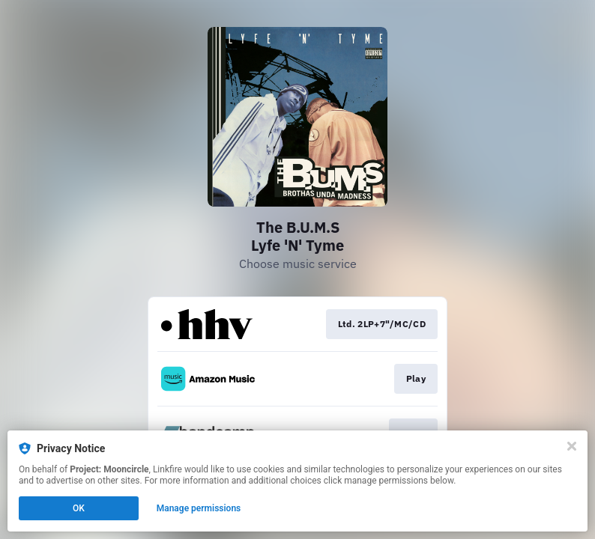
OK (79, 508)
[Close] (572, 446)
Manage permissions (199, 508)
